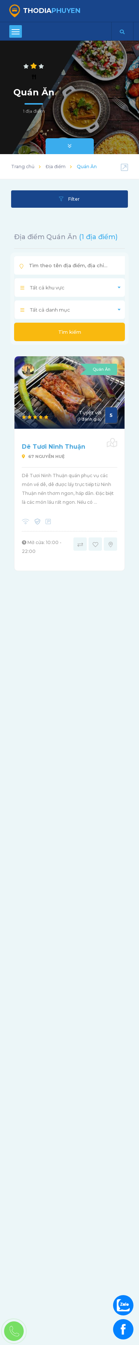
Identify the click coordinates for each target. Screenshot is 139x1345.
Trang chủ (22, 166)
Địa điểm (56, 166)
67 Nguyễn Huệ (43, 456)
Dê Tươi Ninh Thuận (53, 446)
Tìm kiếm (69, 332)
